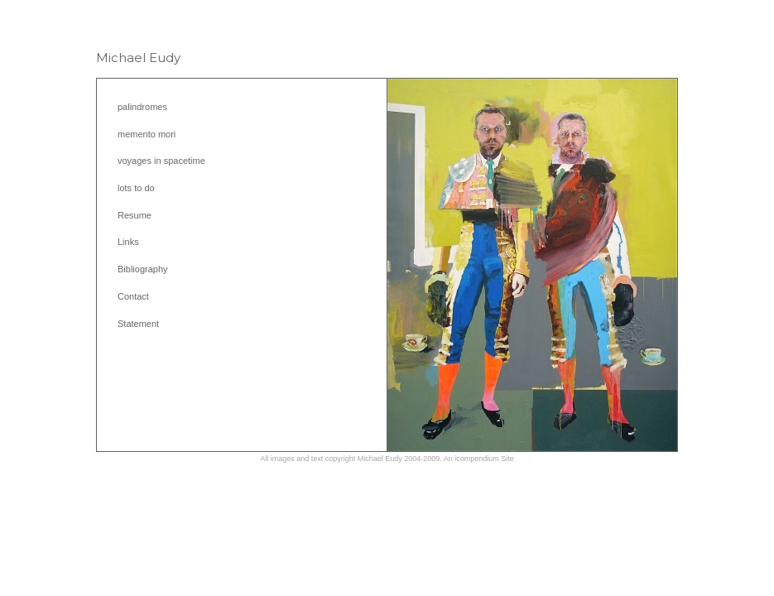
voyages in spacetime (161, 161)
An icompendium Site (479, 458)
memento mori (146, 134)
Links (128, 242)
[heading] (138, 57)
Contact (133, 296)
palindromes (142, 107)
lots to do (136, 188)
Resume (134, 215)
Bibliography (143, 269)
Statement (138, 324)
